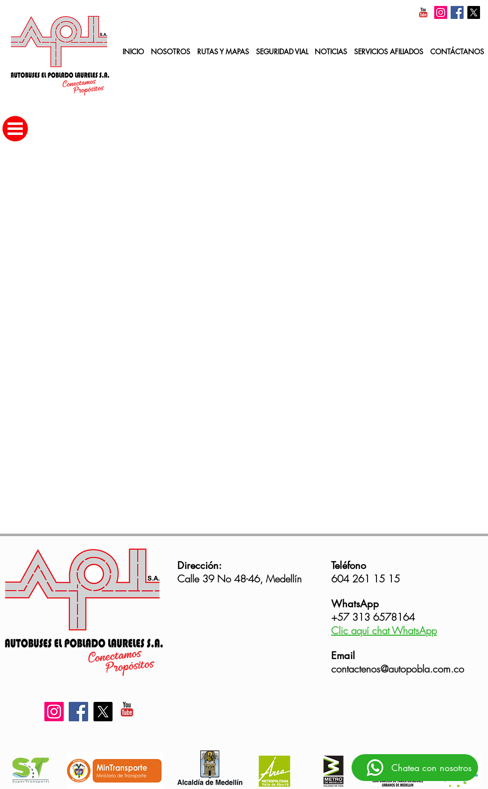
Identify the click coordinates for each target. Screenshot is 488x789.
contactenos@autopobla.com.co (397, 669)
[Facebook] (457, 12)
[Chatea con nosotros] (415, 767)
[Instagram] (440, 12)
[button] (389, 52)
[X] (473, 12)
